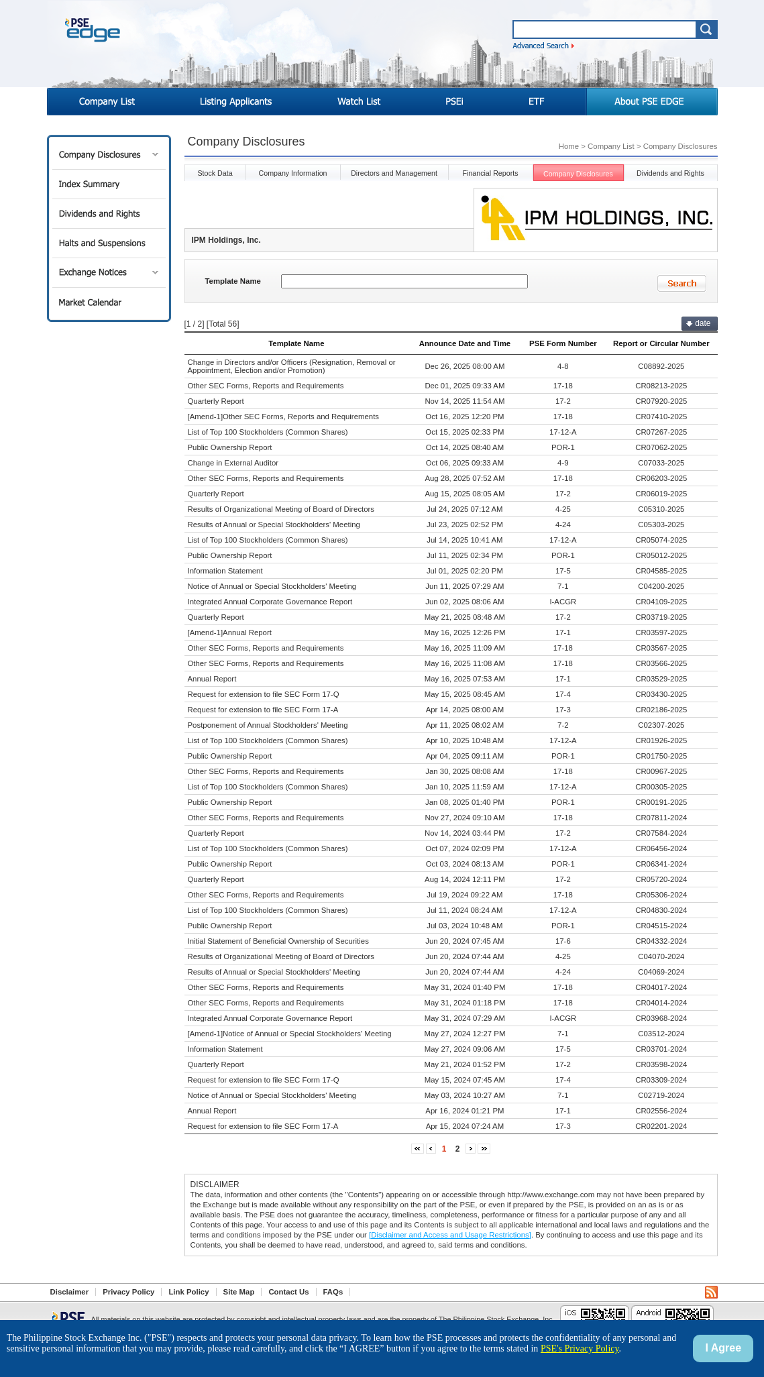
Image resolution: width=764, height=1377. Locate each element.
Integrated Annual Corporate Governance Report (270, 602)
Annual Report (212, 679)
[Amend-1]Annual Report (230, 632)
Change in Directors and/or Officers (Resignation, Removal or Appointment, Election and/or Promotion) (292, 366)
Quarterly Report (216, 401)
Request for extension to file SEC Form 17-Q (263, 694)
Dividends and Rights (109, 214)
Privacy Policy (128, 1292)
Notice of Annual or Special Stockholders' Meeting (272, 586)
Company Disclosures (109, 155)
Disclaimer (69, 1292)
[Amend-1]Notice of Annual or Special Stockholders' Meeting (290, 1034)
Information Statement (225, 571)
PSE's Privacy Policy (580, 1348)
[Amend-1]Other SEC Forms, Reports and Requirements (284, 416)
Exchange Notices (109, 273)
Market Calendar (109, 302)
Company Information (292, 173)
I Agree (723, 1348)
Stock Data (214, 173)
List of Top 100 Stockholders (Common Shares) (268, 432)
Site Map (239, 1292)
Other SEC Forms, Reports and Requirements (266, 386)
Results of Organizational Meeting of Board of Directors (281, 509)
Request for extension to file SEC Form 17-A (263, 710)
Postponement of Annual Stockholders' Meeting (268, 725)
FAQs (333, 1292)
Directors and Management (394, 173)
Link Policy (188, 1292)
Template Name (233, 281)
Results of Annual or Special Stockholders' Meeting (274, 524)
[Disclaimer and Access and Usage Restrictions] (450, 1235)
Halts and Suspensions (109, 243)
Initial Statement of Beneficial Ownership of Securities (278, 941)
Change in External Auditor (233, 463)
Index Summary (109, 184)
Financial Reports (490, 173)
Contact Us (288, 1292)
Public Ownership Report (230, 447)
